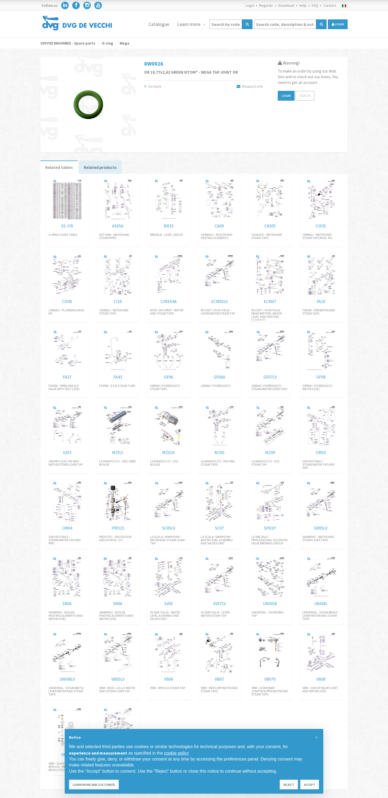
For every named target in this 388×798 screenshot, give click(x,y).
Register (266, 5)
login (338, 24)
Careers (329, 5)
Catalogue (158, 24)
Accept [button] (309, 785)
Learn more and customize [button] (94, 785)
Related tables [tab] (60, 167)
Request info (250, 86)
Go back (152, 86)
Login (249, 5)
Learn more (189, 24)
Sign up (305, 96)
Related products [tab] (104, 167)
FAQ (315, 5)
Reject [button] (288, 785)
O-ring (107, 43)
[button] (316, 737)
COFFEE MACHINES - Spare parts (67, 43)
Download (286, 5)
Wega (124, 43)
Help (303, 5)
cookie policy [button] (176, 753)
